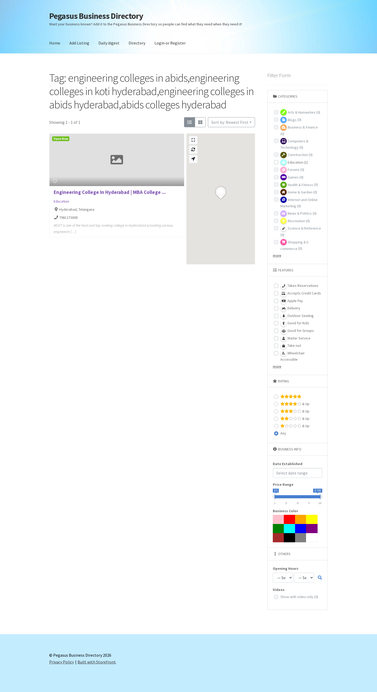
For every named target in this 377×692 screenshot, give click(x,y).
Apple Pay (291, 301)
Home (54, 43)
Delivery (290, 308)
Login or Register (170, 43)
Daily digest (108, 43)
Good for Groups (297, 331)
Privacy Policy (61, 662)
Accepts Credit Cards (300, 294)
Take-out (290, 346)
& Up (294, 404)
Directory (137, 43)
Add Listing (79, 43)
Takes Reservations (299, 286)
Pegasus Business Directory (96, 16)
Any (283, 433)
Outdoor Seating (297, 316)
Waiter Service (295, 338)
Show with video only (299, 596)
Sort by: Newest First (229, 122)
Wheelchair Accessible (292, 356)
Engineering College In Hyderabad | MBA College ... (110, 192)
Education (61, 201)
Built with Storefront (96, 662)
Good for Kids (294, 323)
